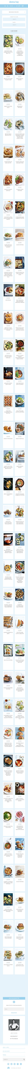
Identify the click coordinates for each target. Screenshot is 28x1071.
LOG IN (11, 6)
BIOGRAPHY (14, 1036)
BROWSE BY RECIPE (14, 12)
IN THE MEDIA (14, 1039)
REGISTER (14, 1013)
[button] (14, 1047)
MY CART (18, 6)
